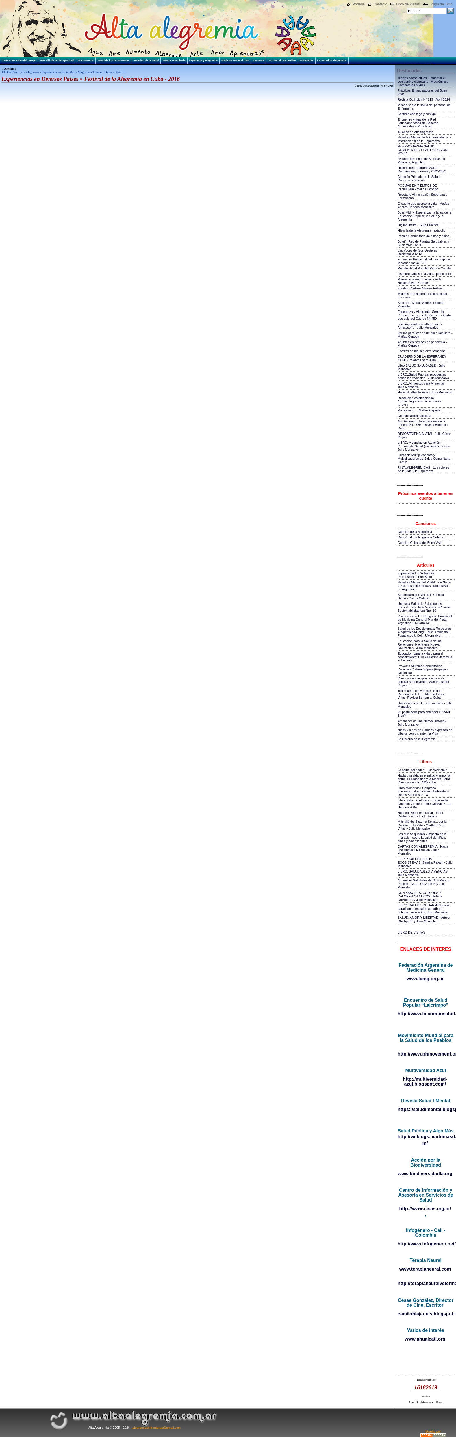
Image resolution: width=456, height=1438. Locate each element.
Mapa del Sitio (441, 4)
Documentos (86, 60)
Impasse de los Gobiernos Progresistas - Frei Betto (416, 575)
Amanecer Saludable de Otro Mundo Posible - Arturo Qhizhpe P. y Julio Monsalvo (423, 884)
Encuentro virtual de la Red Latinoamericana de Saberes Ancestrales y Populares (418, 123)
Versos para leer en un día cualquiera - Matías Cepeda (425, 334)
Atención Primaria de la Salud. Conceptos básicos (419, 178)
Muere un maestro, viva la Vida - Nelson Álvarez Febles (420, 281)
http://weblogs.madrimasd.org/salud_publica (425, 1136)
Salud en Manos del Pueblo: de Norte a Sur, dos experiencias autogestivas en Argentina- (424, 586)
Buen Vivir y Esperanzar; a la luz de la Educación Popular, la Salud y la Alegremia (424, 216)
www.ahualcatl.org (425, 1339)
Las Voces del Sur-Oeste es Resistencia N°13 (417, 252)
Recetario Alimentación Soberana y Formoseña (422, 196)
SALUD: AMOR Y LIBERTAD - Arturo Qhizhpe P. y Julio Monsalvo (424, 919)
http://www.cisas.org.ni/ (425, 1208)
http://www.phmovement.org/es (425, 1053)
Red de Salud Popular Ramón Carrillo (424, 268)
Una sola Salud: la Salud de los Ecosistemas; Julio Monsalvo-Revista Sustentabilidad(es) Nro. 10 (424, 607)
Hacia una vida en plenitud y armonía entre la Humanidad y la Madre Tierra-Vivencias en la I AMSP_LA (424, 779)
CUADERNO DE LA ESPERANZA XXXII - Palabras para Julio (422, 358)
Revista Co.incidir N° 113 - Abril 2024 (424, 99)
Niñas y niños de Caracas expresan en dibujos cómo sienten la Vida (425, 731)
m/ (425, 1143)
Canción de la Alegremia (415, 531)
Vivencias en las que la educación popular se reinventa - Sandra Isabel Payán (423, 682)
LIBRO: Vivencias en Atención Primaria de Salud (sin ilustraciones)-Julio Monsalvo (424, 446)
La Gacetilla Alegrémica (331, 60)
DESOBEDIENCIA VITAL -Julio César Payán (424, 435)
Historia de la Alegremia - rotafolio (421, 230)
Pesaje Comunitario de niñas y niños (423, 236)
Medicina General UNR (235, 60)
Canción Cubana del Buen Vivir (420, 542)
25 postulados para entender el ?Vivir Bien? (424, 713)
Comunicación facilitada (414, 415)
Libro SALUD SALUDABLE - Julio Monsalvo (421, 367)
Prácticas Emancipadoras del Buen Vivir (422, 92)
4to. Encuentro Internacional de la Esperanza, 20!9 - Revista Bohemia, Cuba (423, 424)
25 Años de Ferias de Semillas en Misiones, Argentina (421, 160)
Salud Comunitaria (174, 60)
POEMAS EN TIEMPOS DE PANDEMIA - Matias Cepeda (418, 187)
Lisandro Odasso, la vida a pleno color (425, 274)
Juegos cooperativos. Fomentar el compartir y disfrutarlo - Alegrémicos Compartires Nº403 (423, 81)
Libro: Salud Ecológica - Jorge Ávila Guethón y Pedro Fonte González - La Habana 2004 (424, 804)
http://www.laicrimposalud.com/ (425, 1013)
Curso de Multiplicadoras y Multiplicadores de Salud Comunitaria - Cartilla (425, 458)
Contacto (380, 4)
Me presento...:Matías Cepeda (419, 410)
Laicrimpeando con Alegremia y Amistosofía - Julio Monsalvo (420, 325)
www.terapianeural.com (425, 1269)
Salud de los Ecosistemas (113, 60)
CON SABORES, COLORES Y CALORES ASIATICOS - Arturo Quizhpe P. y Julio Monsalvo (420, 896)
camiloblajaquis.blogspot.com (425, 1313)
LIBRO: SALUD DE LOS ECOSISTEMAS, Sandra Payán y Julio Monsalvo (425, 862)
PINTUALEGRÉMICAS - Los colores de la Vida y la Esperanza (423, 469)
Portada (359, 4)
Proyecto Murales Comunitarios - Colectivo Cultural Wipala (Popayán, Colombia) (423, 669)
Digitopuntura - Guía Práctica (418, 225)
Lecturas (258, 60)
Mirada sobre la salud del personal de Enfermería (424, 106)
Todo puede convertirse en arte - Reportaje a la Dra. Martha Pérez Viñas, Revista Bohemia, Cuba (421, 694)
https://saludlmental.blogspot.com (425, 1109)
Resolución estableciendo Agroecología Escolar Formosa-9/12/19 (420, 401)
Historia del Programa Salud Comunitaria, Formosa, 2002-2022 (422, 169)
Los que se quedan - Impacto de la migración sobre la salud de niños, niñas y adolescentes (422, 837)
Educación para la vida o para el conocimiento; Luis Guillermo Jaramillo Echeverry (425, 657)
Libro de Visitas (408, 4)
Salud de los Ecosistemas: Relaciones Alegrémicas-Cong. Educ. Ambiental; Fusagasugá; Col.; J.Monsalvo (424, 632)
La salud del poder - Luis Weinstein (422, 770)
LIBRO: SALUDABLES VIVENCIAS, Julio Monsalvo (423, 873)
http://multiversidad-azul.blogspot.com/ (425, 1081)
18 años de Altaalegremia (415, 132)
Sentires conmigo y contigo (417, 114)
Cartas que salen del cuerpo (19, 60)
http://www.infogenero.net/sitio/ (425, 1243)
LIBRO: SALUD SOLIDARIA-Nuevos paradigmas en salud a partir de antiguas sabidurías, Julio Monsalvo (423, 908)
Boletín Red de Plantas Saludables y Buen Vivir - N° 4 (423, 243)
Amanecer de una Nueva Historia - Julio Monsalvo (422, 722)
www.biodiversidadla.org (425, 1173)
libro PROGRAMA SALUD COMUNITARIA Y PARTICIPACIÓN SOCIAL (422, 150)
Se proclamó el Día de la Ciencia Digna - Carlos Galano (421, 596)
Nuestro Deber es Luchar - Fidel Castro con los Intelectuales (420, 814)
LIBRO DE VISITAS (411, 932)
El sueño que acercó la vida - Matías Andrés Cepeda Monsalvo (423, 205)
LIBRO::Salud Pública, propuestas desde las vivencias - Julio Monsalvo (423, 376)
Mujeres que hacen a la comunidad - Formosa (423, 295)
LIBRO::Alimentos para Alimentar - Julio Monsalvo (422, 385)
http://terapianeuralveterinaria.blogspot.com (425, 1283)
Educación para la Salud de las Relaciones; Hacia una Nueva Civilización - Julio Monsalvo (420, 644)
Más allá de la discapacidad (57, 60)
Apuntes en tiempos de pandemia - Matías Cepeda (422, 343)
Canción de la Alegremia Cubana (421, 537)
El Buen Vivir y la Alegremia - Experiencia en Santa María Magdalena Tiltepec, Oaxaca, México (63, 72)
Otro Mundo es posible (282, 60)
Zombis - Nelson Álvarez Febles (420, 288)
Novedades (307, 60)
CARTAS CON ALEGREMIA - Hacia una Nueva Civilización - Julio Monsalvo (423, 850)
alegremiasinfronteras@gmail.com (156, 1427)
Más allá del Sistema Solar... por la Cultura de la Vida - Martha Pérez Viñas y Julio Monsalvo (422, 825)
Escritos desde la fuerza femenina (422, 351)
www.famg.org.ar (425, 978)
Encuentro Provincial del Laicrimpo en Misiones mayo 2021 (424, 261)
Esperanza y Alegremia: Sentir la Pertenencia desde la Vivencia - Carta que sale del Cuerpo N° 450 (424, 315)
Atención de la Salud (146, 60)
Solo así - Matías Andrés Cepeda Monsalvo (421, 304)
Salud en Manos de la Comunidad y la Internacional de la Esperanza (424, 139)
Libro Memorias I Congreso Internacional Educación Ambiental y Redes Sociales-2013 (423, 791)
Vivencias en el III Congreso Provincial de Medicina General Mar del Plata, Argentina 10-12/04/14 (425, 619)
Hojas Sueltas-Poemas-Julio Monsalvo (425, 392)
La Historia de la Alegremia (416, 739)
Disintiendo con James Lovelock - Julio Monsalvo (425, 704)
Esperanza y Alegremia (203, 60)
